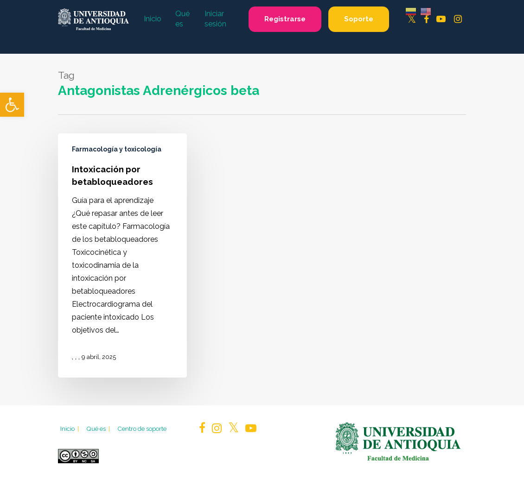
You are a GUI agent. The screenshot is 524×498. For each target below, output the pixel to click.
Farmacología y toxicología (116, 149)
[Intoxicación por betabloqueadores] (122, 255)
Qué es (98, 428)
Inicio (70, 428)
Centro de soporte (141, 428)
